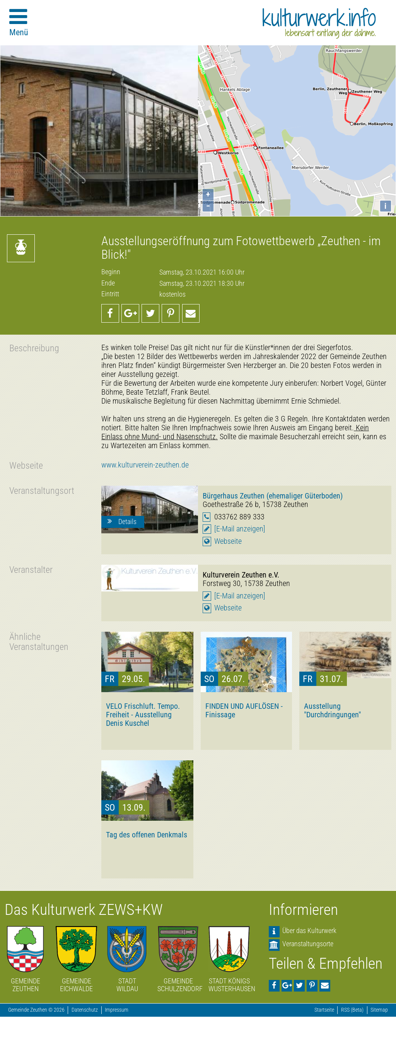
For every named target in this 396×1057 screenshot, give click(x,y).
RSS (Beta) (352, 1010)
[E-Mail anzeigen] (239, 528)
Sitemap (379, 1010)
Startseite (324, 1010)
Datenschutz (85, 1010)
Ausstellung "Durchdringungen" (332, 710)
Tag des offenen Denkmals (146, 834)
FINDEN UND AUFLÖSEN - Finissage (244, 710)
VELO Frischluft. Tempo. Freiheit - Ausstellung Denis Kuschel (143, 714)
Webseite (228, 541)
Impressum (116, 1010)
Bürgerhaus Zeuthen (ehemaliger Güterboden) (273, 496)
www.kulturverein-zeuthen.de (145, 465)
